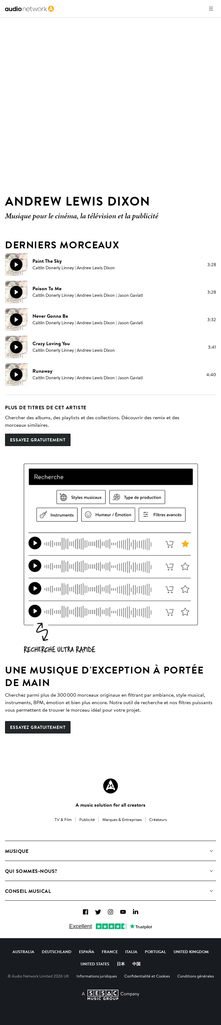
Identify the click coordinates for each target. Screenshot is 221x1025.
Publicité (87, 819)
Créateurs (158, 819)
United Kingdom (191, 951)
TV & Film (63, 819)
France (110, 951)
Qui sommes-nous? (31, 871)
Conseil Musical (28, 891)
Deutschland (56, 951)
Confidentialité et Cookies (147, 976)
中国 (136, 964)
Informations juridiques (96, 976)
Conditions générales (195, 976)
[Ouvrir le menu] (211, 9)
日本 (121, 964)
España (86, 951)
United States (95, 964)
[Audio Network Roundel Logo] (110, 786)
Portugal (155, 951)
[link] (29, 9)
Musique (16, 851)
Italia (131, 951)
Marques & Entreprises (122, 819)
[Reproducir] (16, 264)
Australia (23, 951)
